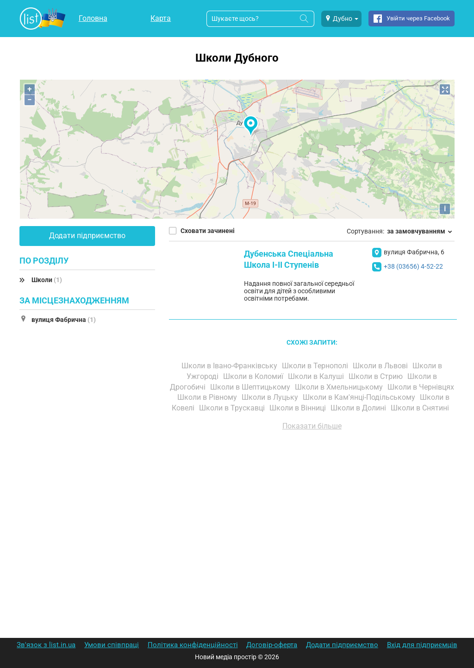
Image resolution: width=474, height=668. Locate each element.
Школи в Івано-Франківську (230, 365)
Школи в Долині (359, 407)
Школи (46, 280)
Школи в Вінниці (298, 407)
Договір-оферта (271, 645)
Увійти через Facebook (418, 18)
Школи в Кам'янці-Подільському (360, 397)
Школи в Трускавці (233, 407)
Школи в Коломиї (254, 376)
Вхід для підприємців (422, 645)
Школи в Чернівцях (420, 387)
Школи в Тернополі (316, 365)
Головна (93, 18)
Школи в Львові (381, 365)
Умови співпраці (111, 645)
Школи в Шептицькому (251, 387)
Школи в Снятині (421, 407)
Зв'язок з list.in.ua (46, 645)
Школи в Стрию (377, 376)
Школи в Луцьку (271, 397)
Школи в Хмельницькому (340, 387)
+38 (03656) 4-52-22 (413, 266)
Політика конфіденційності (193, 645)
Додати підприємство (87, 235)
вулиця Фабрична (63, 319)
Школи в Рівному (208, 397)
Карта (160, 18)
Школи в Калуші (317, 376)
